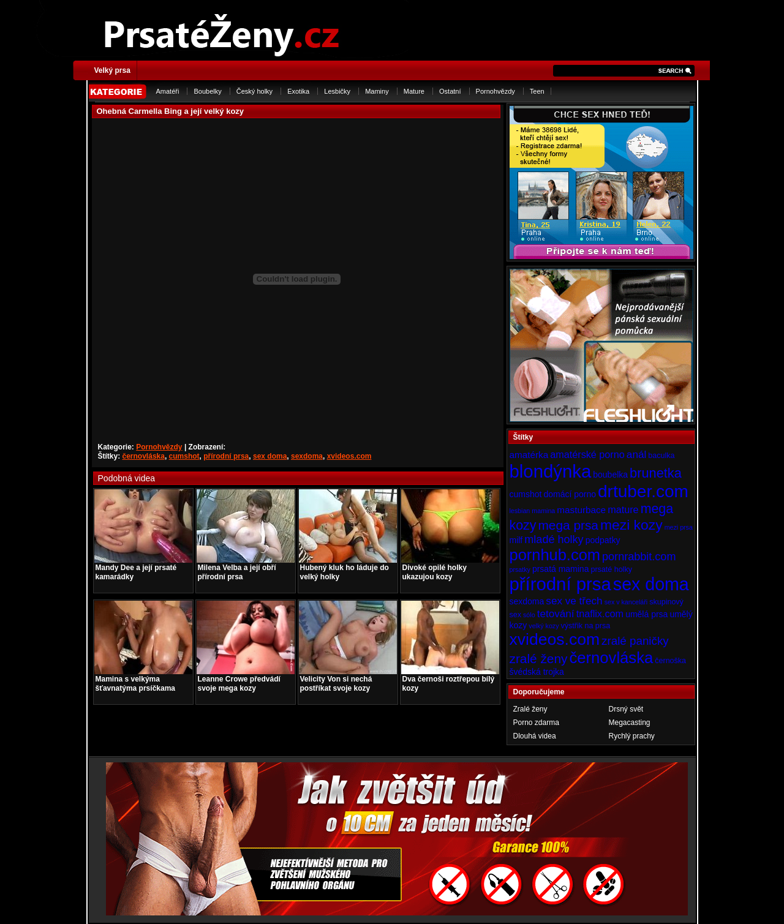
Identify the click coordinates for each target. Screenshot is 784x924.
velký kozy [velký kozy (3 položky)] (544, 625)
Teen (537, 91)
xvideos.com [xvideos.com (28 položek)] (555, 639)
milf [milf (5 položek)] (516, 540)
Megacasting (629, 722)
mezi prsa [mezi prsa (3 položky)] (679, 527)
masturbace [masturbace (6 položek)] (581, 510)
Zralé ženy (530, 709)
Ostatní (450, 91)
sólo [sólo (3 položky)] (529, 614)
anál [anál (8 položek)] (636, 454)
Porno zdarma (536, 722)
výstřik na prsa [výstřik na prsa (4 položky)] (586, 626)
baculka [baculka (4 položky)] (661, 455)
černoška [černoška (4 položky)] (670, 660)
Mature (414, 91)
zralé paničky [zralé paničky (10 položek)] (635, 640)
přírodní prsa (226, 456)
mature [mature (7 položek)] (623, 509)
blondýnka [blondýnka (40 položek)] (551, 471)
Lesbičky (337, 91)
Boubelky (207, 91)
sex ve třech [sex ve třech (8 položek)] (574, 601)
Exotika (298, 91)
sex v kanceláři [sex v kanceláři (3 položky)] (626, 602)
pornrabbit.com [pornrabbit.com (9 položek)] (639, 556)
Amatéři (167, 91)
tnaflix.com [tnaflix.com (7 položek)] (600, 613)
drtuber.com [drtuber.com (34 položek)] (643, 491)
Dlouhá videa (534, 736)
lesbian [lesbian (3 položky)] (520, 510)
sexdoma (307, 456)
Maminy (377, 91)
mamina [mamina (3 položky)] (543, 510)
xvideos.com (349, 456)
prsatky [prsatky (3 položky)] (520, 569)
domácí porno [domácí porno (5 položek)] (569, 494)
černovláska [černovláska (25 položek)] (612, 657)
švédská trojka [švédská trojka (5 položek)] (537, 672)
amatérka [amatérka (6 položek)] (529, 454)
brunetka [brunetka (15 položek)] (656, 473)
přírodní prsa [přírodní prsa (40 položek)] (560, 584)
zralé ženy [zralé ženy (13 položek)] (539, 659)
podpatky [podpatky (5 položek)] (603, 540)
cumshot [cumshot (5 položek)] (526, 494)
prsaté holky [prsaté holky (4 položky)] (610, 569)
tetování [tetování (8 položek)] (556, 613)
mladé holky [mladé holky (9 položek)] (553, 539)
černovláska (144, 456)
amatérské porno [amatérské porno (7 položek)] (587, 454)
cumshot (184, 456)
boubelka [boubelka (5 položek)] (610, 474)
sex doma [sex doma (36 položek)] (651, 584)
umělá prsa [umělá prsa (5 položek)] (646, 614)
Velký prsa (112, 70)
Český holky (254, 91)
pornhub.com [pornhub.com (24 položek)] (555, 554)
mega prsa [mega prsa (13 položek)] (568, 525)
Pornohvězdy (495, 91)
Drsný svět (626, 709)
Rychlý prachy (632, 736)
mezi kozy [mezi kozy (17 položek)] (631, 525)
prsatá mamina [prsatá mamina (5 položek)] (560, 569)
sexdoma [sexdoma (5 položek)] (527, 601)
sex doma (270, 456)
